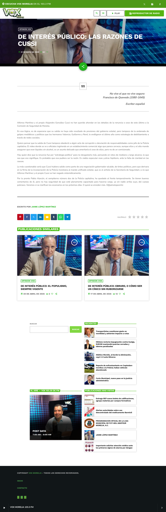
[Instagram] (152, 4)
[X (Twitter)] (144, 4)
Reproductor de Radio (144, 13)
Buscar (33, 324)
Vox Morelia (35, 473)
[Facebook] (160, 4)
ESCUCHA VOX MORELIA (26, 3)
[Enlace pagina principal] (13, 13)
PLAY (115, 13)
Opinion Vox (25, 29)
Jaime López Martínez (43, 207)
